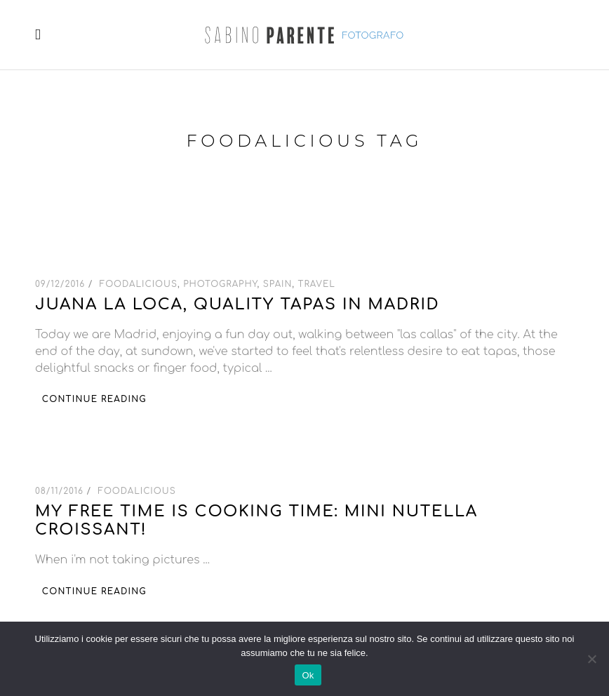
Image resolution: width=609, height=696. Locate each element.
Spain (278, 284)
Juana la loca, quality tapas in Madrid (237, 304)
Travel (316, 284)
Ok (308, 675)
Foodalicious (139, 284)
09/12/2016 (61, 284)
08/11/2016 (60, 491)
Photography (220, 284)
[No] (591, 659)
